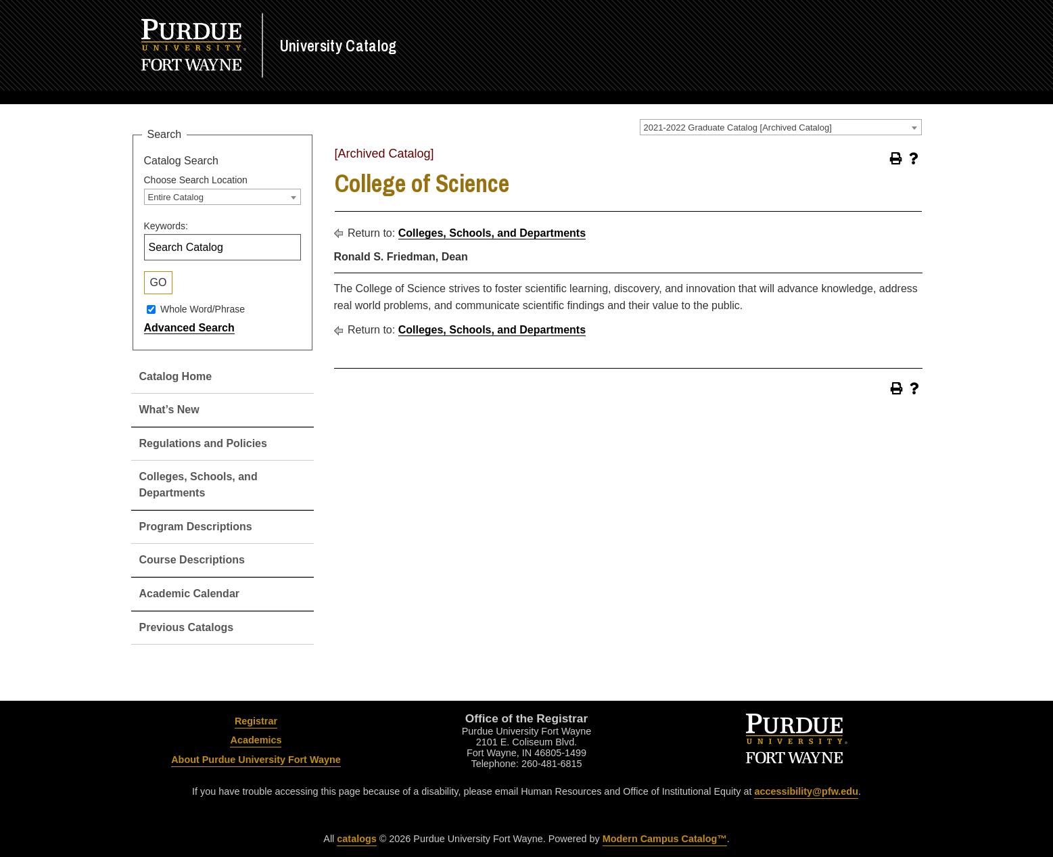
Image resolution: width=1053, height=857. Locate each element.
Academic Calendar (189, 593)
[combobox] (781, 127)
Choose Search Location (196, 180)
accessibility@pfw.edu (806, 791)
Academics (255, 740)
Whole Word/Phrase (202, 309)
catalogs (356, 838)
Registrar (256, 721)
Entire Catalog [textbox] (176, 197)
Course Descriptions (192, 559)
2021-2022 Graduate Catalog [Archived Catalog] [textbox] (738, 127)
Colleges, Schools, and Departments (492, 233)
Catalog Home (175, 376)
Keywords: (166, 226)
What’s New (169, 409)
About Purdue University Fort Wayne (256, 759)
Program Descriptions (195, 526)
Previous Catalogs (186, 627)
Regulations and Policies (203, 443)
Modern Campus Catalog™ (665, 838)
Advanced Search (189, 327)
